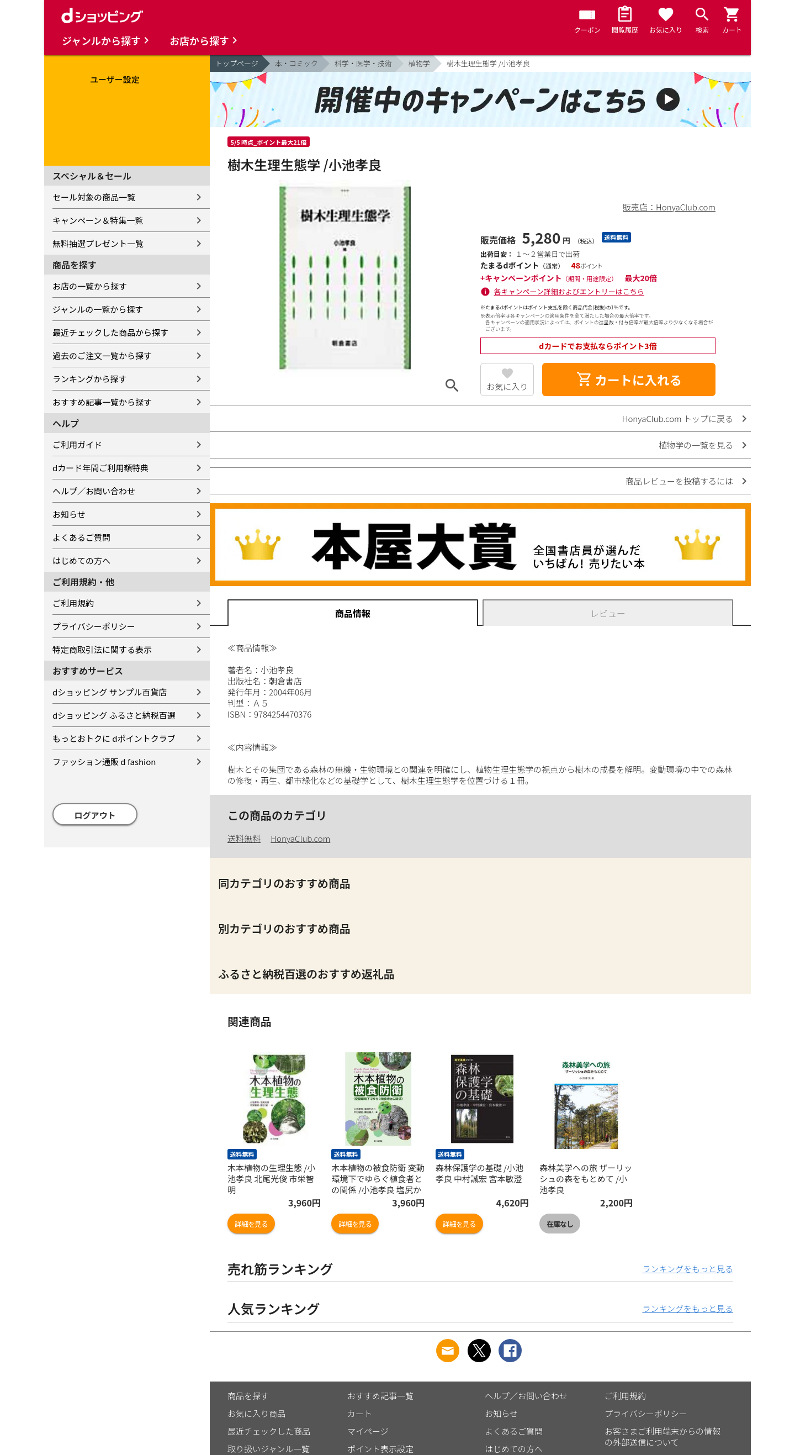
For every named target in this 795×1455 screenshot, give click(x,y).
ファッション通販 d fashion (104, 761)
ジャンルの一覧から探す (97, 309)
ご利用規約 (73, 603)
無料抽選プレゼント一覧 (98, 243)
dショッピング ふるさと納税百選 (114, 715)
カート (359, 1413)
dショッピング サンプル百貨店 (109, 692)
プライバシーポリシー (93, 626)
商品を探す (248, 1395)
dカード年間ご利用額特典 (100, 467)
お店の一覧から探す (89, 286)
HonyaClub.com (300, 838)
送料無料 (244, 838)
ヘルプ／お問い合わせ (93, 491)
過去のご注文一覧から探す (102, 355)
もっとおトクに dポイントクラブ (114, 738)
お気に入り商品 (256, 1413)
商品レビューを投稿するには (679, 481)
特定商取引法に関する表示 (102, 649)
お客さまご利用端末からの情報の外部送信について (662, 1436)
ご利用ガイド (77, 444)
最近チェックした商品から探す (110, 332)
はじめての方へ (81, 560)
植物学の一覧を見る (696, 445)
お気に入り (507, 386)
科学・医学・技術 (363, 63)
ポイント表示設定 (380, 1448)
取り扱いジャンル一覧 (268, 1448)
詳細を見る (251, 1224)
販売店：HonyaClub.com (669, 207)
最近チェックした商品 (268, 1431)
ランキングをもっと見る (687, 1268)
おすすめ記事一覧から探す (102, 402)
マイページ (368, 1431)
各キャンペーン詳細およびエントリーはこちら (569, 291)
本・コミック (296, 63)
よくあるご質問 (81, 537)
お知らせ (69, 514)
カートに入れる (629, 379)
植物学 (419, 63)
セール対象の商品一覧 (93, 197)
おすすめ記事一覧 (380, 1395)
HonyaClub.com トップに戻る (677, 418)
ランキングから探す (89, 378)
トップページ (236, 63)
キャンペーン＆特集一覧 (97, 220)
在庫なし (560, 1224)
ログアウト (95, 815)
